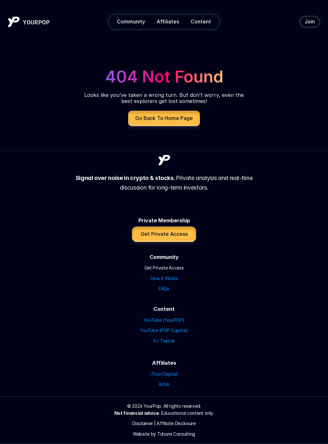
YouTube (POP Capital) (164, 330)
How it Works (164, 278)
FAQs (164, 288)
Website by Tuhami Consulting (164, 434)
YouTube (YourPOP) (164, 320)
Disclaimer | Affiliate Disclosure (164, 423)
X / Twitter (164, 341)
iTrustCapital (164, 374)
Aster (164, 384)
